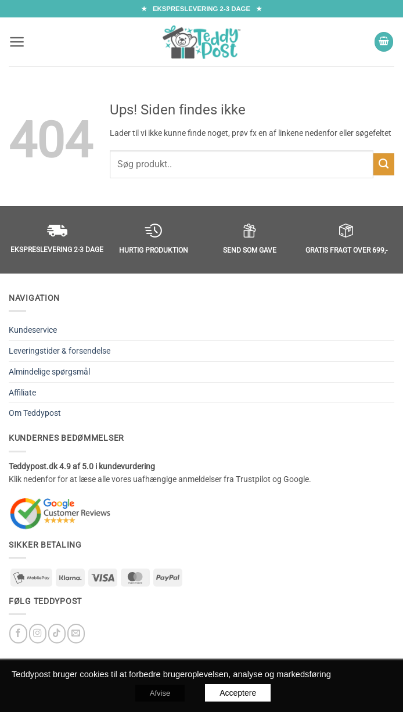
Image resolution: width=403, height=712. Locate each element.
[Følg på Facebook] (18, 633)
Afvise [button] (160, 693)
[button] (17, 41)
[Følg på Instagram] (37, 633)
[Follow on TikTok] (57, 633)
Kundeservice (33, 330)
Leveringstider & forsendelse (59, 350)
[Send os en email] (76, 633)
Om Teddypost (35, 413)
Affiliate (22, 392)
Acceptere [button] (238, 692)
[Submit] (384, 164)
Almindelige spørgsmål (49, 371)
